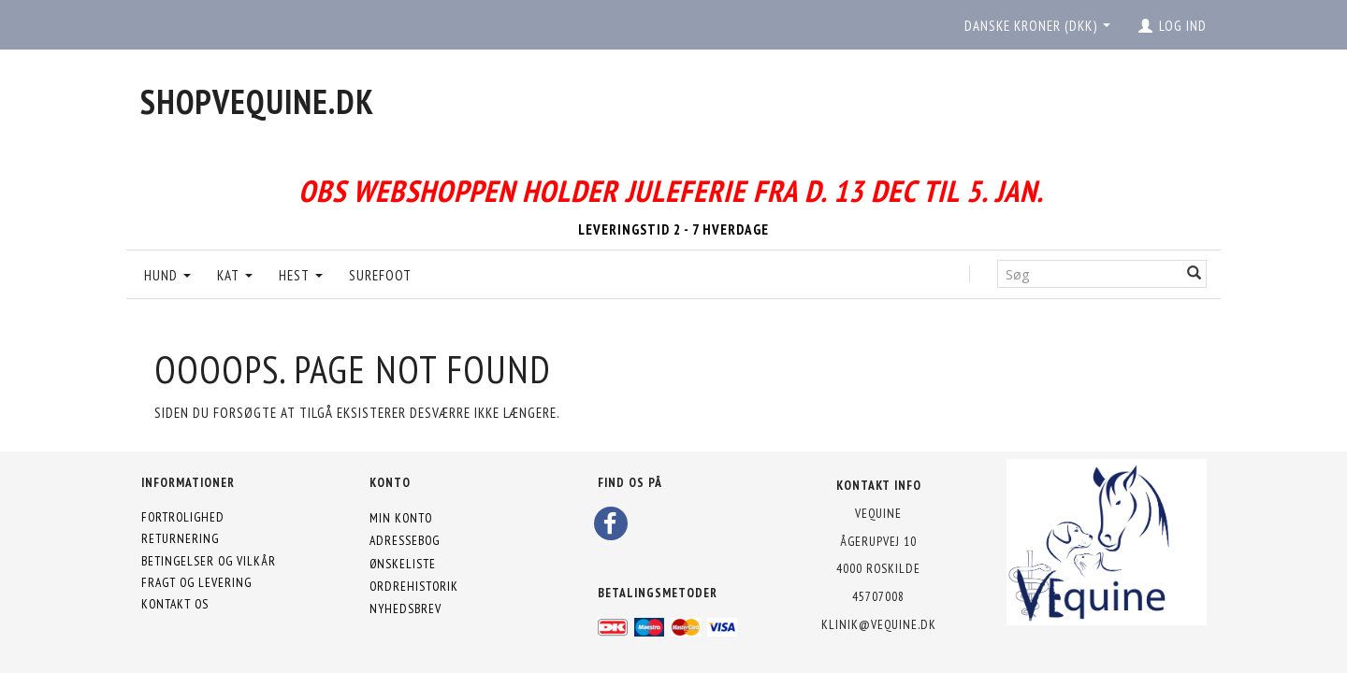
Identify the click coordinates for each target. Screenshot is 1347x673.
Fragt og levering (196, 582)
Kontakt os (175, 603)
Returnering (180, 538)
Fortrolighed (182, 516)
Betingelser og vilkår (208, 560)
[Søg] (1194, 273)
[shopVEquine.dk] (257, 101)
